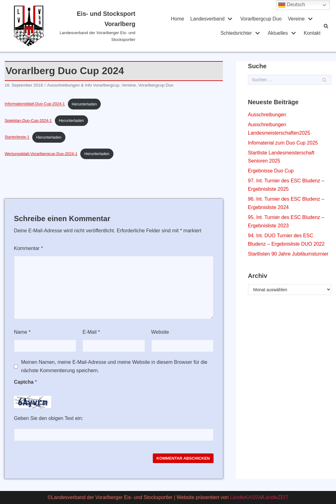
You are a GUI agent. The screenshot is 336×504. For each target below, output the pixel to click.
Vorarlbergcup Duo (260, 18)
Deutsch (291, 5)
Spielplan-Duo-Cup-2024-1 (28, 120)
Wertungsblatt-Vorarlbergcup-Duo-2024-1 (41, 153)
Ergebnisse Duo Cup (271, 170)
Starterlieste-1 (17, 137)
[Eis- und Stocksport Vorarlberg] (74, 26)
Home (177, 18)
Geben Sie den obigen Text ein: (48, 418)
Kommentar (28, 248)
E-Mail (91, 332)
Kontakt (312, 33)
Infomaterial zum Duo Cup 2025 (283, 142)
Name (22, 332)
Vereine (129, 85)
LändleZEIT (276, 497)
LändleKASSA (245, 497)
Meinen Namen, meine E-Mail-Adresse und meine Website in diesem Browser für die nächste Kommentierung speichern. (114, 366)
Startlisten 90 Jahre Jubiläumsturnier (288, 253)
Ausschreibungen (267, 114)
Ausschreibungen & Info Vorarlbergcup (83, 85)
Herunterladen (84, 104)
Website (160, 332)
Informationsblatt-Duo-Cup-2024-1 (35, 104)
